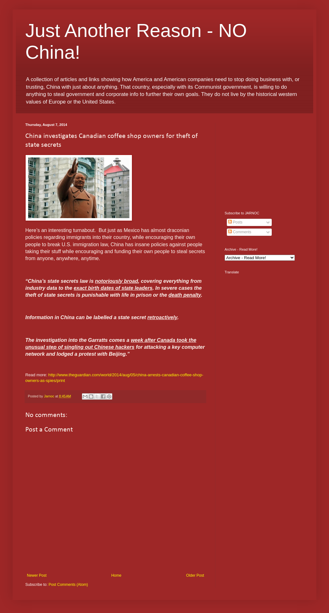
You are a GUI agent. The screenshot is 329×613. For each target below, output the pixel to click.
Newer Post (37, 575)
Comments (239, 232)
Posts (235, 222)
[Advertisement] (264, 162)
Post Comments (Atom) (68, 584)
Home (116, 575)
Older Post (195, 575)
